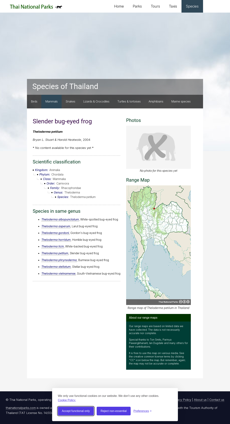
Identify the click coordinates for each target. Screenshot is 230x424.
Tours (155, 6)
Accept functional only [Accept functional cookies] (76, 410)
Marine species (181, 101)
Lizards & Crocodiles (96, 101)
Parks (137, 6)
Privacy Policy (181, 400)
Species (192, 6)
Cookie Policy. (67, 400)
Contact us (216, 400)
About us (200, 400)
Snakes (70, 101)
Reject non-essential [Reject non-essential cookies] (114, 410)
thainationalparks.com (21, 408)
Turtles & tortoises (129, 101)
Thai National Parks (36, 8)
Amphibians (156, 101)
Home (119, 6)
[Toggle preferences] (143, 411)
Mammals (51, 101)
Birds (34, 101)
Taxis (173, 6)
